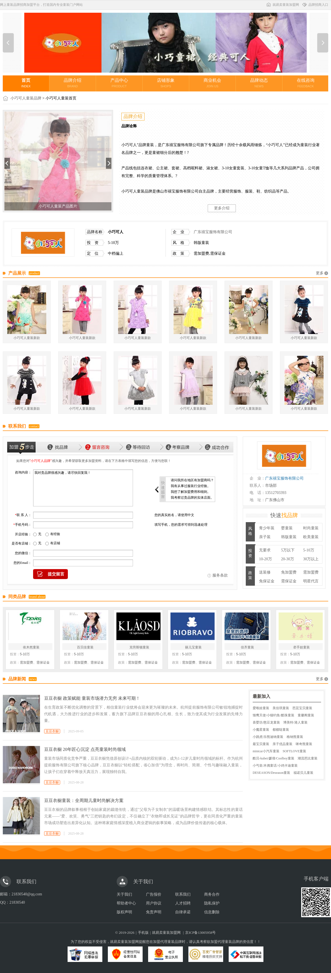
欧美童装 (311, 537)
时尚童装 (311, 528)
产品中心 (119, 83)
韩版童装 (289, 537)
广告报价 (153, 894)
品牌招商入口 (315, 4)
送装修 (265, 572)
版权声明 (124, 912)
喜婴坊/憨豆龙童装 (266, 722)
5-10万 (308, 550)
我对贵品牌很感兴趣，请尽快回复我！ (83, 487)
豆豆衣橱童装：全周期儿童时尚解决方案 (84, 800)
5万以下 (288, 550)
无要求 (265, 550)
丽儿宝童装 (193, 647)
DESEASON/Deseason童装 (271, 773)
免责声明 (153, 912)
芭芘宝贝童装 (302, 708)
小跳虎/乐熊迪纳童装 (268, 737)
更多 (320, 273)
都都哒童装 (281, 730)
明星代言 (311, 581)
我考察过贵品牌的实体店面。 (192, 497)
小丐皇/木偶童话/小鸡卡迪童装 (275, 765)
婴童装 (287, 528)
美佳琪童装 (281, 708)
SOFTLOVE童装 (294, 751)
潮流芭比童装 (307, 758)
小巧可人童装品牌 (25, 98)
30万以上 (311, 559)
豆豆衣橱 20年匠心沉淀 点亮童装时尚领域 (85, 749)
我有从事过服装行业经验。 (190, 486)
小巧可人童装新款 (27, 338)
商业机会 (212, 83)
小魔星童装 (261, 730)
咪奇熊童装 (304, 744)
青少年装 (266, 528)
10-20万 (265, 559)
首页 (26, 83)
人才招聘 (183, 903)
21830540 (17, 902)
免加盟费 (289, 572)
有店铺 (55, 543)
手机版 (143, 932)
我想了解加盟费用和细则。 (190, 492)
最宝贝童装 (261, 744)
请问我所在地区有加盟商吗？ (192, 480)
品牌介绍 (72, 83)
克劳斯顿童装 (139, 647)
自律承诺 (183, 912)
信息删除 (212, 912)
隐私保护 (212, 903)
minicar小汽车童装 (266, 751)
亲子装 (265, 537)
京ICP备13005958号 (200, 932)
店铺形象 (166, 83)
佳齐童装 (247, 647)
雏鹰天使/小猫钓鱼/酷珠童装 (273, 715)
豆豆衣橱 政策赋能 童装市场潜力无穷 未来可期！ (92, 698)
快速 (284, 515)
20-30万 (287, 559)
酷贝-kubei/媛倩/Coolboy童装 (273, 758)
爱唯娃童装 (261, 708)
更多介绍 (221, 208)
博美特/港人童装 (295, 722)
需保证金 (289, 581)
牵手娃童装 (301, 647)
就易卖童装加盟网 (282, 4)
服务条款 (220, 575)
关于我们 (124, 894)
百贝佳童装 (85, 647)
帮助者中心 (126, 903)
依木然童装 (31, 647)
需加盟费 (311, 572)
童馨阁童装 (306, 715)
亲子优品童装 (282, 744)
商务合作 (212, 894)
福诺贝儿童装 (303, 773)
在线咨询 (305, 83)
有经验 (55, 534)
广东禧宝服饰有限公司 (213, 232)
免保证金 (266, 581)
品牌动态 (259, 83)
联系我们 (183, 894)
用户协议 (153, 903)
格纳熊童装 (295, 737)
